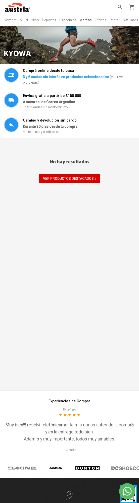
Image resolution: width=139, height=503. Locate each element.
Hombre (10, 20)
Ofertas (101, 20)
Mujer (24, 20)
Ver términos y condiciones (41, 132)
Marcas (85, 20)
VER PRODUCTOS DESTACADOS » (69, 179)
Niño (35, 20)
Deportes (49, 20)
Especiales (67, 20)
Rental (114, 20)
